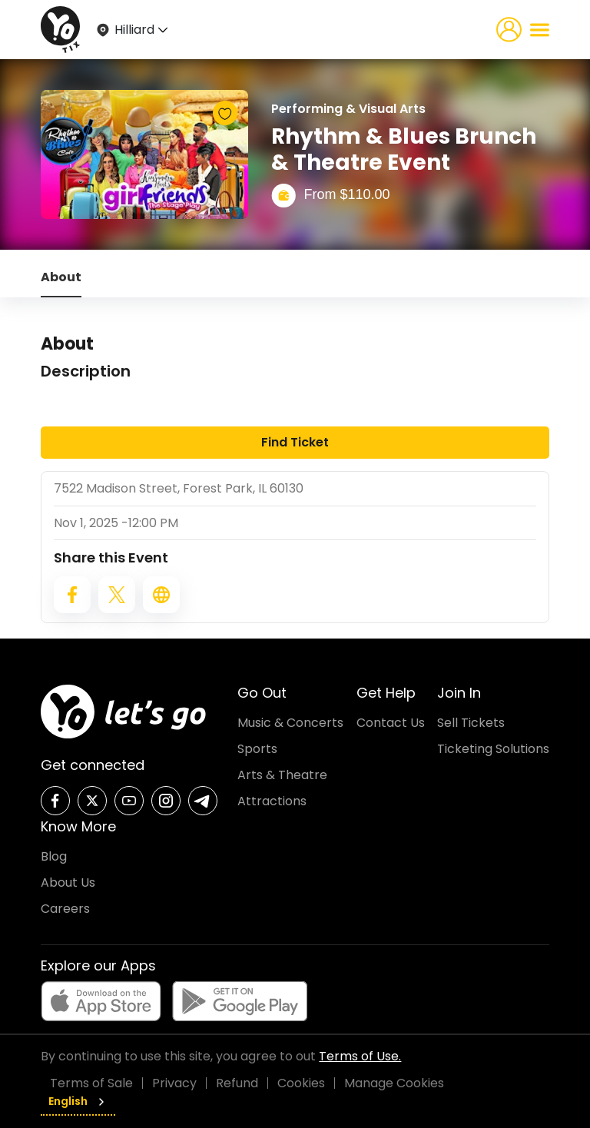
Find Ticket (295, 442)
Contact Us (390, 723)
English (78, 1101)
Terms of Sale (91, 1083)
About (61, 277)
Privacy (174, 1083)
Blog (54, 856)
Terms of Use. (360, 1056)
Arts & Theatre (282, 775)
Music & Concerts (290, 723)
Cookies (301, 1083)
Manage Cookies (394, 1083)
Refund (237, 1083)
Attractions (272, 801)
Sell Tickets (471, 723)
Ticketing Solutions (493, 749)
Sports (257, 749)
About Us (68, 882)
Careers (65, 908)
